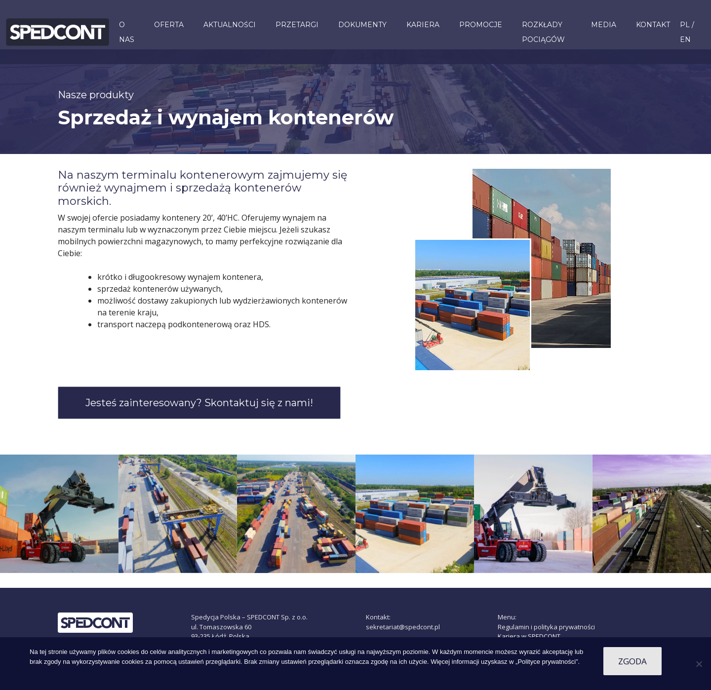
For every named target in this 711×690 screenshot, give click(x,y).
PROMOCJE (480, 24)
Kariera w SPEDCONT (529, 636)
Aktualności (229, 24)
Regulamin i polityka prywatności (546, 626)
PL (685, 24)
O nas (126, 32)
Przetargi (297, 24)
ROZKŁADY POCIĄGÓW (543, 32)
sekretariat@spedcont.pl (403, 626)
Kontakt (653, 24)
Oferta (169, 24)
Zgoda (632, 661)
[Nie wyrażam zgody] (699, 664)
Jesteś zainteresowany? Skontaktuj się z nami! (199, 403)
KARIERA (422, 24)
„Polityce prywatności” (546, 661)
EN (685, 39)
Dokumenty (362, 24)
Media (603, 24)
